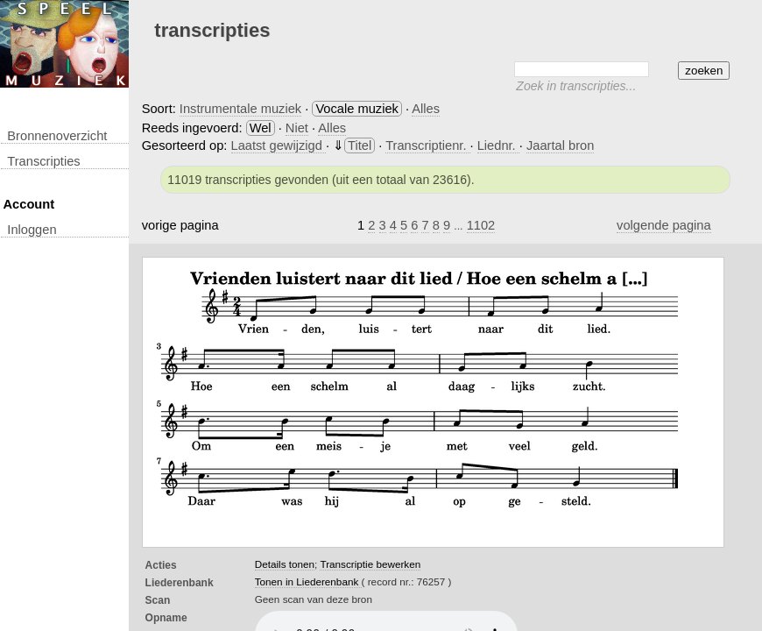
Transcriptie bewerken (370, 564)
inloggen (31, 230)
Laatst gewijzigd (278, 145)
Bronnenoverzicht (57, 136)
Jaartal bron (560, 145)
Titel (359, 145)
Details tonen (284, 564)
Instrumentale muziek (240, 109)
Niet (297, 128)
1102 (481, 225)
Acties (161, 565)
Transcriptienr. (427, 145)
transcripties (43, 161)
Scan (158, 600)
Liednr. (498, 145)
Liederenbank (179, 583)
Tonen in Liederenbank (308, 581)
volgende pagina (664, 225)
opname (166, 618)
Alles (426, 109)
